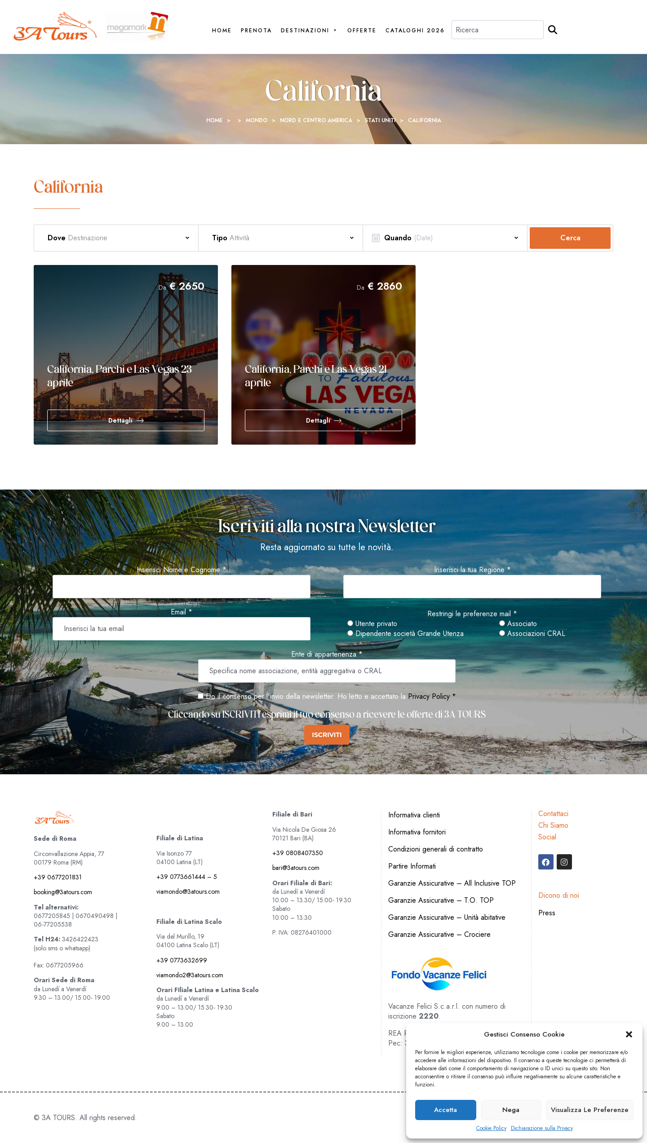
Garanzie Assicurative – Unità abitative (446, 917)
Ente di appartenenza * (327, 654)
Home (222, 31)
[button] (629, 1034)
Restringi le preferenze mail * (472, 614)
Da (162, 287)
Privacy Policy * (432, 696)
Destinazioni (309, 31)
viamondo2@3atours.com (189, 975)
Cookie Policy (491, 1128)
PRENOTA (256, 31)
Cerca (570, 238)
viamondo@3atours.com (188, 891)
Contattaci (553, 813)
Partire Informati (412, 866)
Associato (518, 624)
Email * (181, 612)
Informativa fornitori (417, 832)
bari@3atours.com (295, 867)
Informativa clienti (414, 815)
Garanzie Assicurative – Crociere (439, 934)
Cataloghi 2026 (415, 31)
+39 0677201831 (58, 877)
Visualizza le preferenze (590, 1110)
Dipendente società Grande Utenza (405, 634)
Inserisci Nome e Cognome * (181, 570)
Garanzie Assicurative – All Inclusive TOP (452, 883)
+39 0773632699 (181, 960)
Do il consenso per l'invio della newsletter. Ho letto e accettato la (302, 696)
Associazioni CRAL (532, 634)
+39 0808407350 (297, 852)
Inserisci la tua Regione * (472, 570)
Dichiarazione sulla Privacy (542, 1128)
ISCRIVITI (326, 735)
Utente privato (372, 624)
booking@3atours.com (63, 891)
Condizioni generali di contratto (435, 849)
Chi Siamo (553, 825)
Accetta (445, 1110)
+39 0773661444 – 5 (186, 876)
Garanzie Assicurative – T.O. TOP (441, 900)
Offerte (362, 31)
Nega (510, 1110)
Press (546, 913)
